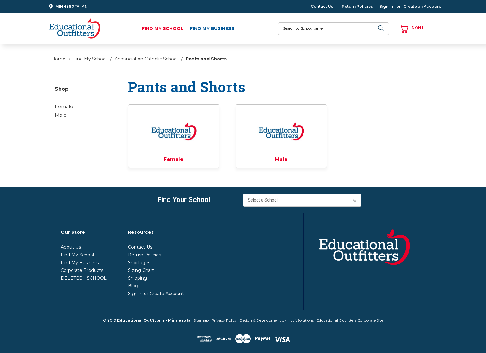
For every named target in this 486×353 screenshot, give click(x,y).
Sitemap (201, 320)
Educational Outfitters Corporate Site (349, 320)
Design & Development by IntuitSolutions (277, 320)
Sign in (135, 293)
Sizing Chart (141, 270)
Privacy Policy (224, 320)
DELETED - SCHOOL (84, 278)
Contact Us (322, 6)
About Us (71, 247)
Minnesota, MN (67, 6)
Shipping (137, 278)
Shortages (139, 262)
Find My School (162, 28)
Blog (133, 286)
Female (64, 106)
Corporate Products (82, 270)
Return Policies (357, 6)
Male (61, 115)
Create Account (167, 293)
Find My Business (212, 28)
